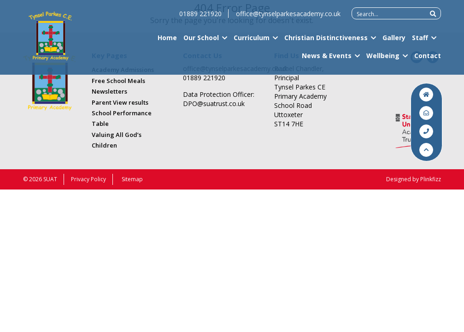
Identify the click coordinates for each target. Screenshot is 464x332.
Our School (201, 41)
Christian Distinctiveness (326, 41)
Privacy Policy (88, 179)
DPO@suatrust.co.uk (214, 103)
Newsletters (109, 91)
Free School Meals (118, 81)
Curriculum (252, 41)
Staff (420, 41)
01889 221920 (200, 17)
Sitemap (132, 179)
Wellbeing (382, 59)
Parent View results (120, 102)
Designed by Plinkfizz (413, 179)
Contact (427, 59)
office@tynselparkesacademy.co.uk (288, 17)
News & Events (327, 59)
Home (167, 41)
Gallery (393, 41)
